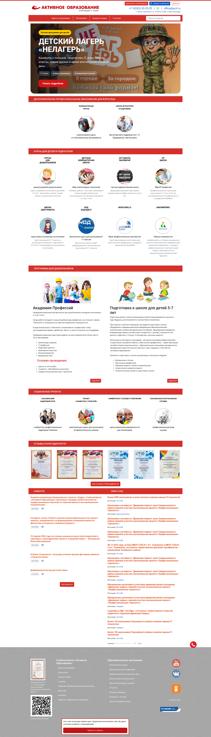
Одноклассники (122, 514)
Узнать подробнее (52, 83)
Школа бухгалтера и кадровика (122, 669)
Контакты (62, 695)
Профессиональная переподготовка (124, 674)
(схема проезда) (173, 12)
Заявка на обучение (159, 3)
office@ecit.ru (172, 8)
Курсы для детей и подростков (53, 151)
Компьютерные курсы (118, 665)
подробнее (95, 381)
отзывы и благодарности (50, 443)
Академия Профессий (53, 308)
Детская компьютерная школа (122, 679)
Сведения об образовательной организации (76, 686)
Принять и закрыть (105, 730)
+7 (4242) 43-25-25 (141, 8)
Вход (175, 3)
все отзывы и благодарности (105, 484)
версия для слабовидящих (136, 3)
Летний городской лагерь (119, 701)
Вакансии (62, 691)
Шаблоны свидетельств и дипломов (73, 700)
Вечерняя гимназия (117, 692)
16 (135, 643)
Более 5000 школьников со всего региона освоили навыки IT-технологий (144, 497)
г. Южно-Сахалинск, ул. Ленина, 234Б (151, 12)
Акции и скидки (100, 18)
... (131, 643)
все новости (67, 584)
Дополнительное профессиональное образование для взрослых (74, 99)
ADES (178, 700)
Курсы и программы (61, 18)
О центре (117, 18)
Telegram (120, 580)
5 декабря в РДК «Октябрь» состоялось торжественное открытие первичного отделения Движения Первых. (140, 612)
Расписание (81, 18)
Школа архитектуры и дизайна (122, 683)
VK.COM (119, 501)
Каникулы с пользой (117, 697)
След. (139, 643)
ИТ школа (113, 688)
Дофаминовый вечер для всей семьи (49, 570)
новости (39, 491)
